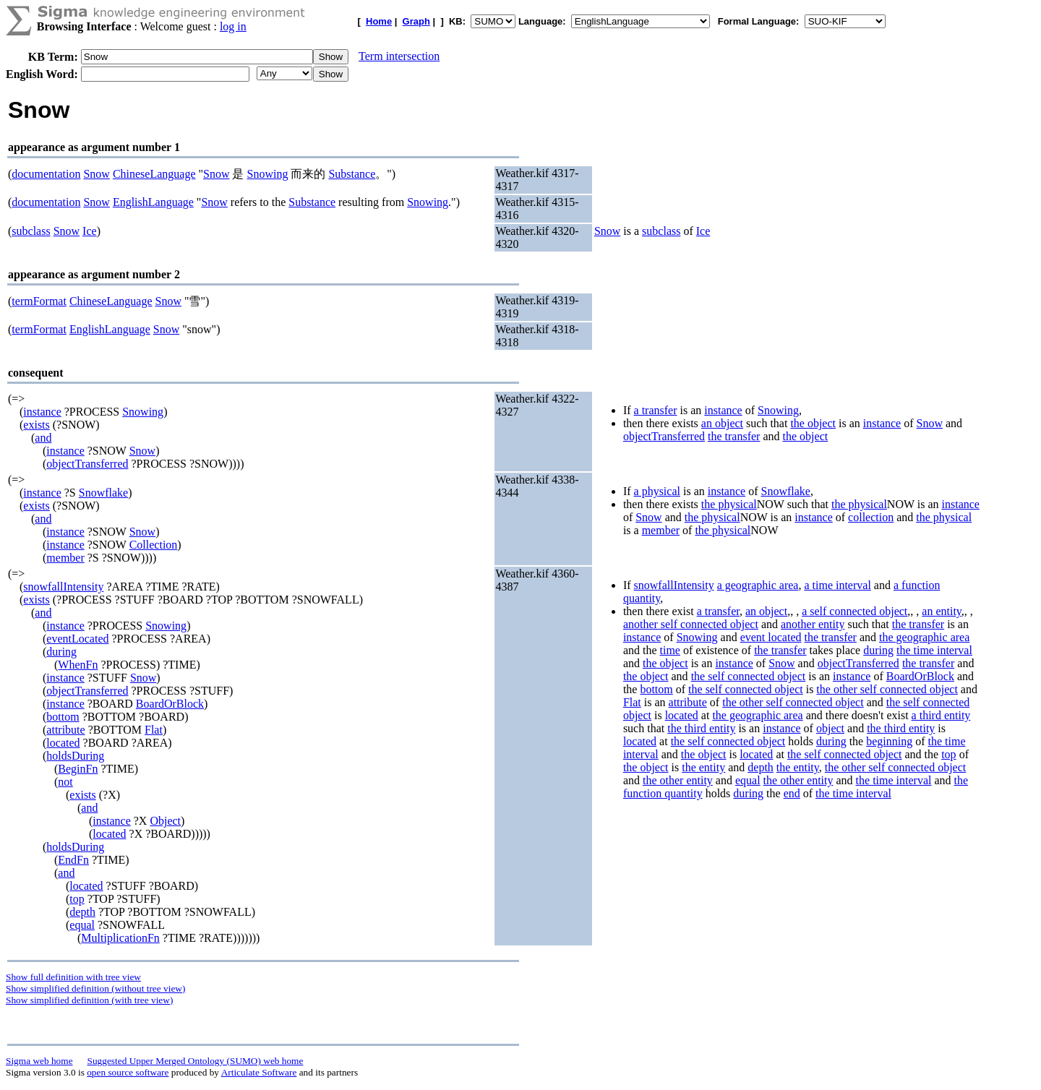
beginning (889, 741)
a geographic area (758, 585)
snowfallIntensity (63, 586)
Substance (351, 174)
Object (165, 821)
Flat (154, 730)
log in (233, 26)
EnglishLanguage (153, 202)
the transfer (734, 436)
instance (42, 411)
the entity (703, 767)
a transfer (655, 410)
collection (871, 517)
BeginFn (78, 769)
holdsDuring (75, 756)
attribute (65, 730)
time (670, 650)
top (76, 899)
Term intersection (399, 56)
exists (36, 425)
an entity (941, 611)
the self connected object (748, 676)
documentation (46, 174)
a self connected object (854, 611)
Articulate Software (259, 1072)
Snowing (267, 174)
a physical (657, 491)
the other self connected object (886, 689)
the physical (729, 504)
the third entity (701, 728)
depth (82, 912)
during (61, 651)
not (65, 782)
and (43, 438)
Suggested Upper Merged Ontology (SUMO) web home (195, 1060)
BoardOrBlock (170, 704)
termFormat (39, 301)
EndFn (73, 860)
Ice (89, 231)
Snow (96, 174)
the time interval (934, 650)
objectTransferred (87, 464)
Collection (153, 544)
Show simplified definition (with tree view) (89, 1000)
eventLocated (77, 638)
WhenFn (78, 664)
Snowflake (103, 492)
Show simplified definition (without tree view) (95, 988)
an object (722, 423)
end (792, 793)
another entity (812, 624)
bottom (62, 717)
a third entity (941, 715)
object (830, 728)
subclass (31, 231)
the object (813, 423)
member (65, 558)
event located (771, 637)
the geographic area (924, 637)
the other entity (678, 780)
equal (82, 925)
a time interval (837, 585)
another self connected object (690, 624)
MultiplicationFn (120, 938)
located (63, 743)
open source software (127, 1072)
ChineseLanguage (154, 174)
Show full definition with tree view (73, 976)
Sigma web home (39, 1060)
